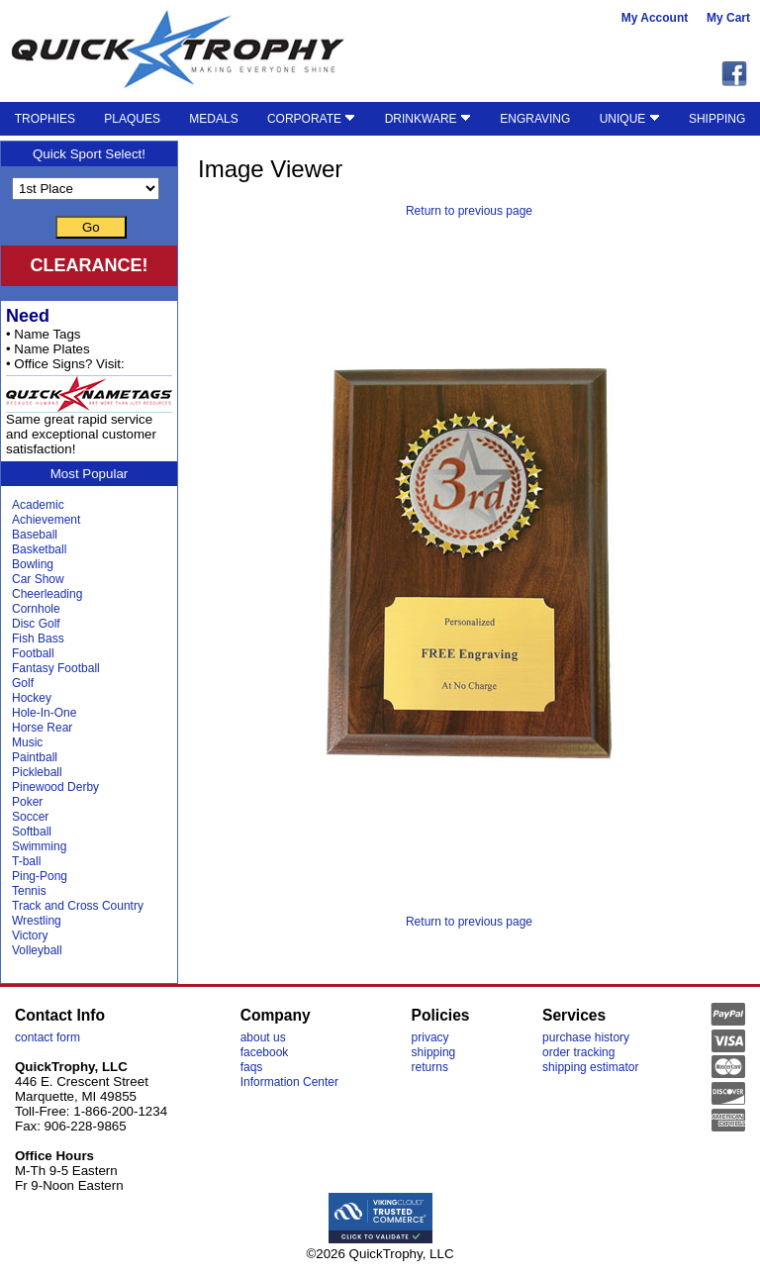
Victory (30, 935)
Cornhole (36, 609)
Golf (23, 683)
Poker (27, 802)
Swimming (39, 846)
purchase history (585, 1037)
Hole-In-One (44, 713)
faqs (251, 1067)
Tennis (29, 891)
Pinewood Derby (55, 787)
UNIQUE (630, 119)
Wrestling (36, 921)
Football (33, 653)
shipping (434, 1052)
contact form (47, 1037)
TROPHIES (45, 119)
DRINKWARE (428, 119)
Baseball (34, 534)
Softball (31, 831)
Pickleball (37, 772)
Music (27, 742)
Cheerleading (47, 594)
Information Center (289, 1082)
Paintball (34, 757)
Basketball (39, 549)
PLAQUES (132, 119)
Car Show (38, 579)
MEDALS (213, 119)
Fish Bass (38, 638)
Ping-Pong (39, 876)
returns (430, 1067)
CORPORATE (311, 119)
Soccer (30, 817)
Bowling (32, 564)
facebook (264, 1052)
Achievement (46, 520)
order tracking (578, 1052)
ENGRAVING (535, 119)
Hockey (31, 698)
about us (263, 1037)
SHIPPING (717, 119)
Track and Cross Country (77, 906)
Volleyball (37, 950)
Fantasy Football (56, 668)
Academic (38, 505)
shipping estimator (590, 1067)
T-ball (26, 861)
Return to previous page (469, 211)
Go (91, 227)
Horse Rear (42, 728)
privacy (430, 1037)
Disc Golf (36, 624)
